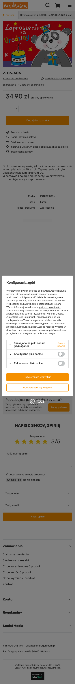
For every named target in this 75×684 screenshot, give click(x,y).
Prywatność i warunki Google (48, 313)
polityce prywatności (49, 307)
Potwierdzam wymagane (37, 387)
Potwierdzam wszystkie (37, 377)
